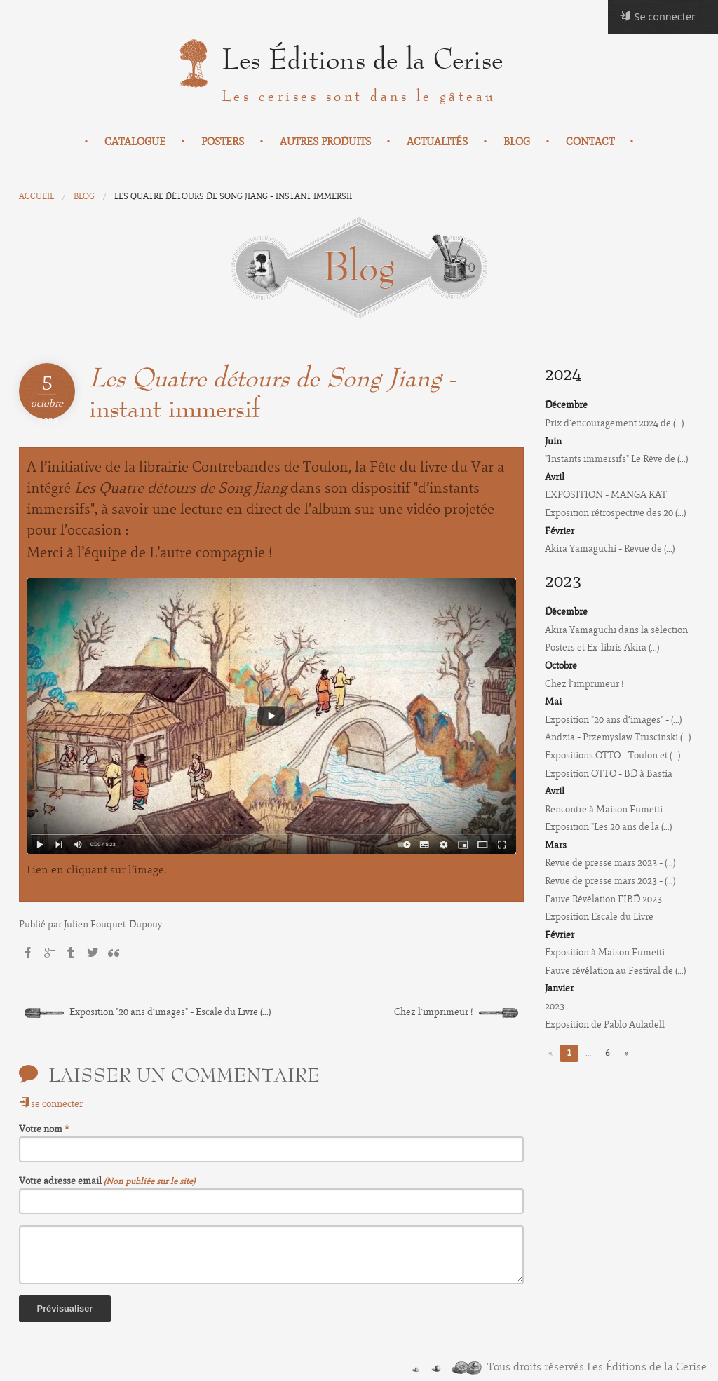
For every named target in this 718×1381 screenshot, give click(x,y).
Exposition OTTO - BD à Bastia (608, 774)
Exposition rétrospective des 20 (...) (615, 513)
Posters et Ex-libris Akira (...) (602, 647)
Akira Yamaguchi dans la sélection (616, 630)
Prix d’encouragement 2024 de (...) (614, 423)
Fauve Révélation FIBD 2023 (603, 899)
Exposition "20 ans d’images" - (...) (613, 720)
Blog (516, 141)
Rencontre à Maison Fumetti (604, 809)
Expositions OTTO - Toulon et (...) (612, 755)
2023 (554, 1006)
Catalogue (134, 141)
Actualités (437, 141)
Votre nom (42, 1129)
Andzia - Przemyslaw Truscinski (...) (618, 737)
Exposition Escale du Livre (599, 917)
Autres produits (325, 141)
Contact (590, 141)
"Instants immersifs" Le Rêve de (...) (616, 459)
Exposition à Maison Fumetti (605, 952)
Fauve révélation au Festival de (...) (615, 971)
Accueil (36, 196)
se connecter (51, 1103)
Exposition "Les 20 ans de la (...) (608, 827)
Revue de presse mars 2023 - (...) (610, 863)
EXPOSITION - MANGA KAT (606, 495)
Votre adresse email (61, 1181)
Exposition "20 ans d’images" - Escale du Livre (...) (148, 1012)
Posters (222, 141)
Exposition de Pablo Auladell (605, 1024)
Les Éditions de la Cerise (362, 60)
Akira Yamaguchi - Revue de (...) (610, 549)
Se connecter (657, 16)
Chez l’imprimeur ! (456, 1012)
